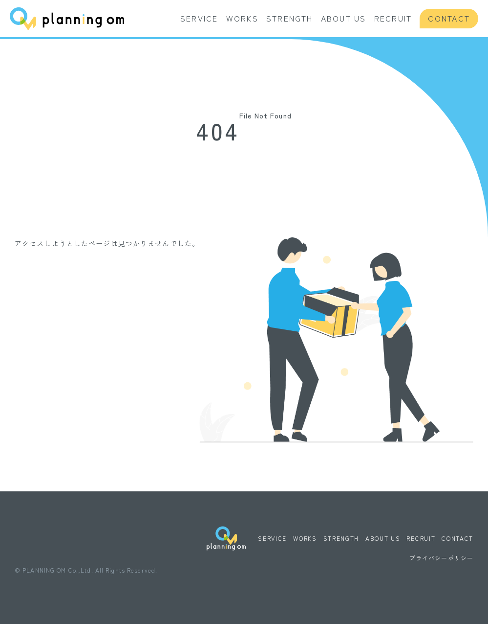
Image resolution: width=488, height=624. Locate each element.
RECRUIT (393, 18)
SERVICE (199, 18)
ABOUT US (343, 18)
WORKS (242, 18)
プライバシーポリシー (441, 558)
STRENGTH (289, 18)
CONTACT (449, 18)
